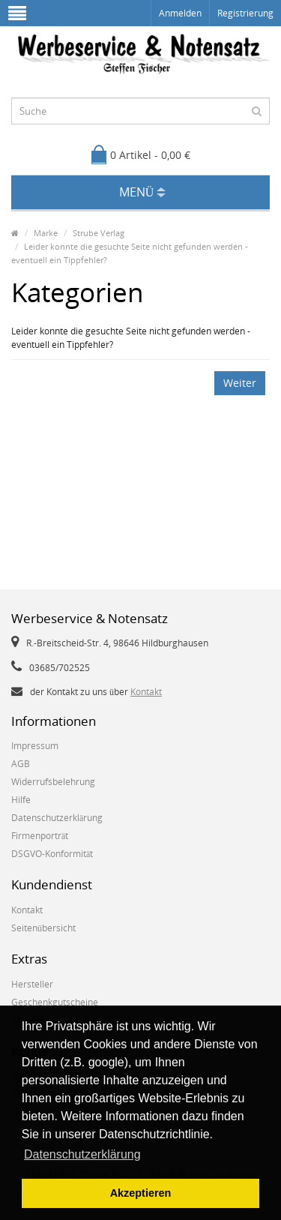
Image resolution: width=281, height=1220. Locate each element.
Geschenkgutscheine (54, 1002)
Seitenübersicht (43, 928)
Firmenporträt (39, 835)
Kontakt (146, 691)
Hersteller (32, 984)
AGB (20, 763)
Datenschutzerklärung (57, 817)
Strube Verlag (98, 232)
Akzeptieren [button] (141, 1193)
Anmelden (180, 13)
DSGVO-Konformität (52, 853)
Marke (46, 232)
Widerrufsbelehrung (53, 781)
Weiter (239, 383)
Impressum (34, 745)
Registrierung (245, 13)
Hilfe (21, 799)
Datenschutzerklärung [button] (82, 1154)
